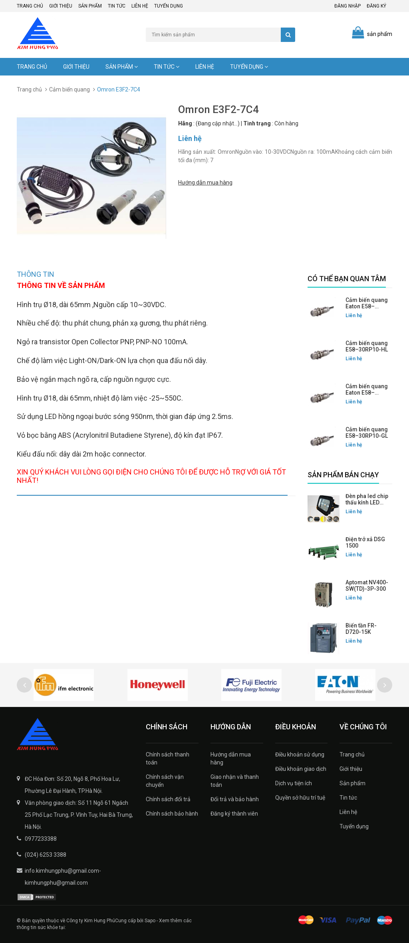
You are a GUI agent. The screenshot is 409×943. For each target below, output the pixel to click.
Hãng (185, 123)
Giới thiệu (60, 6)
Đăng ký (376, 6)
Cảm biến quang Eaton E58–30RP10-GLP (366, 392)
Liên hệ (139, 6)
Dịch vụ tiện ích (293, 783)
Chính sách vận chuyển (165, 781)
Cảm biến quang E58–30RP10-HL (366, 346)
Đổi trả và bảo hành (234, 799)
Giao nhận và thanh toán (234, 781)
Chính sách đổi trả (168, 799)
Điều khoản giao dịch (300, 769)
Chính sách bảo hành (172, 813)
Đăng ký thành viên (234, 813)
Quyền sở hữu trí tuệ (300, 797)
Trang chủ (30, 6)
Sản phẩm (90, 6)
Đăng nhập (347, 6)
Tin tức (116, 6)
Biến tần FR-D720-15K (361, 628)
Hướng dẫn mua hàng (205, 181)
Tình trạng (257, 123)
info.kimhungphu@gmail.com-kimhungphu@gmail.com (63, 877)
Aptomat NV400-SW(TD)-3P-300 (366, 585)
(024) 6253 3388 (45, 855)
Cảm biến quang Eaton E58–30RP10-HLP (366, 306)
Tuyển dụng (168, 6)
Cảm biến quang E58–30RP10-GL (366, 432)
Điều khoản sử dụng (299, 754)
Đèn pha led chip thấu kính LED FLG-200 (366, 502)
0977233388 (41, 839)
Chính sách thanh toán (167, 758)
